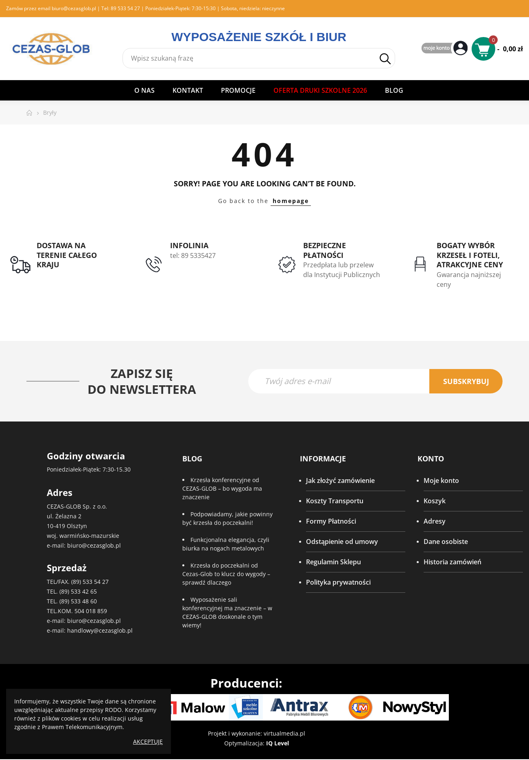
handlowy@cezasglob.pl (100, 631)
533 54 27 (96, 582)
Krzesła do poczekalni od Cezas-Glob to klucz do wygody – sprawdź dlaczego (226, 574)
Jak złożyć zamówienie (340, 480)
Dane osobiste (446, 541)
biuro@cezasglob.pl (74, 8)
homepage (291, 201)
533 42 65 (84, 592)
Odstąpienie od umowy (342, 541)
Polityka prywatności (338, 582)
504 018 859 (90, 611)
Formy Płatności (331, 521)
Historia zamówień (452, 562)
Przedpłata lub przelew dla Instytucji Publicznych (341, 269)
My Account (445, 48)
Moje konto (441, 480)
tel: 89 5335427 (193, 255)
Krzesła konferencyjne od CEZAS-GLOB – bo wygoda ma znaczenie (222, 488)
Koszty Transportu (334, 501)
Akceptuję (148, 741)
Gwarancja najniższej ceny (469, 279)
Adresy (435, 521)
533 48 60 (84, 601)
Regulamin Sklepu (333, 562)
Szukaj (385, 58)
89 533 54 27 (125, 8)
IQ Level (277, 743)
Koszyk (435, 501)
